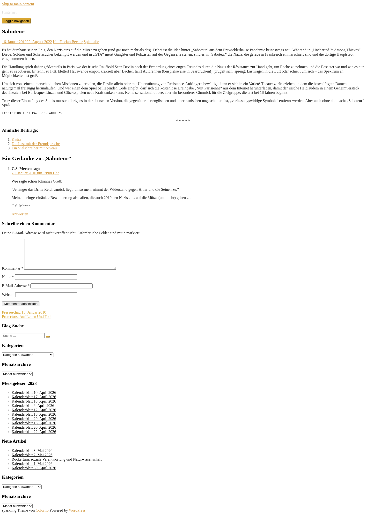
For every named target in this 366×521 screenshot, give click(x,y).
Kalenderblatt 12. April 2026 (34, 416)
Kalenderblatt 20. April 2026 (34, 434)
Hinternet (9, 12)
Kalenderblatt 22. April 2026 (34, 438)
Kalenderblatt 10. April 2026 (34, 399)
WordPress (77, 517)
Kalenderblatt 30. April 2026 (34, 474)
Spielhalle (91, 42)
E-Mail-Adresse (15, 292)
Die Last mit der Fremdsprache (36, 144)
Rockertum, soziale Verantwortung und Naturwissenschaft (57, 466)
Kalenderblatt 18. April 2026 (34, 408)
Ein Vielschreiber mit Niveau (34, 149)
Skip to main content (18, 4)
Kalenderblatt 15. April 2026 (34, 421)
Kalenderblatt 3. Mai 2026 (32, 457)
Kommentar (12, 275)
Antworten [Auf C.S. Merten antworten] (20, 215)
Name (8, 283)
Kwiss (16, 140)
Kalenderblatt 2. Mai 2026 (32, 461)
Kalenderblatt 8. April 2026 (33, 412)
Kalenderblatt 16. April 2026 (34, 429)
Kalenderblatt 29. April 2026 (34, 425)
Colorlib (42, 517)
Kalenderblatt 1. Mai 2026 (32, 470)
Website (8, 301)
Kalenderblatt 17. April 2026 (34, 403)
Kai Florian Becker (68, 42)
